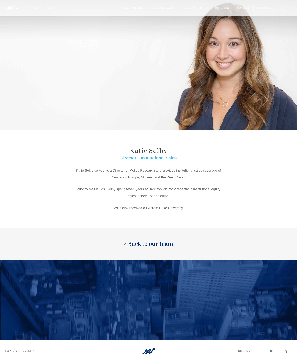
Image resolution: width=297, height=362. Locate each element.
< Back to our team (148, 244)
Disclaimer (246, 351)
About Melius (133, 8)
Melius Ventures (195, 8)
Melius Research (163, 8)
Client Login (266, 8)
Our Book (222, 8)
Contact (243, 8)
